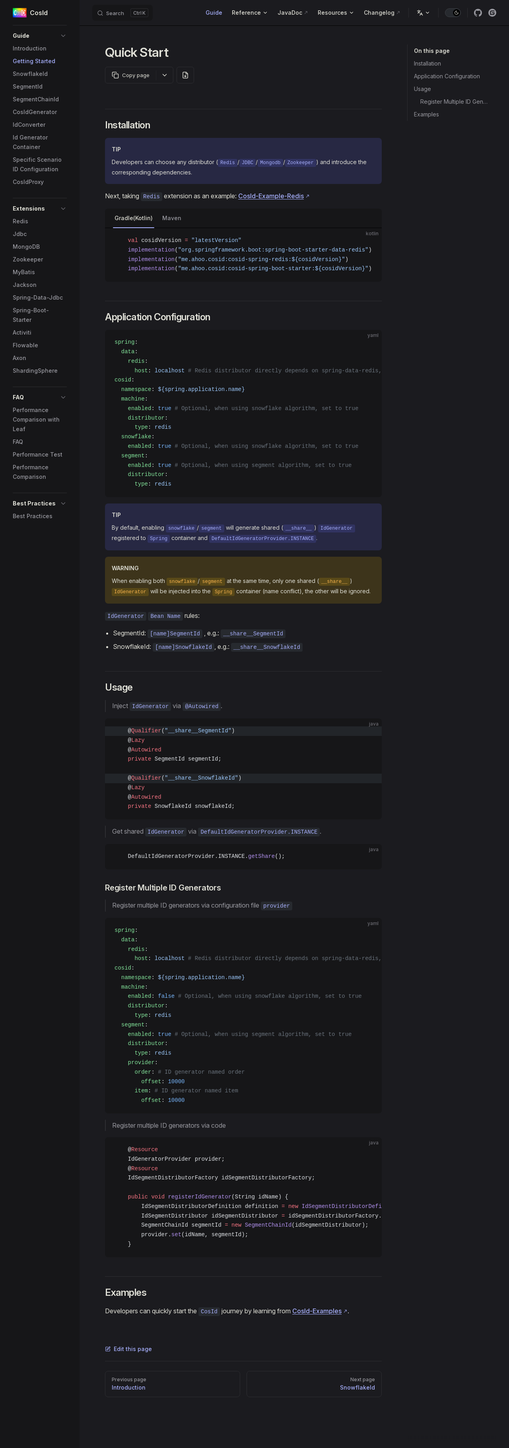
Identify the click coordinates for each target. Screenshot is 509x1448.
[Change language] (423, 12)
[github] (478, 13)
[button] (40, 35)
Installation (427, 63)
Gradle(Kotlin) (134, 218)
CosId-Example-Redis (271, 196)
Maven (171, 218)
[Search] (122, 13)
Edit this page (128, 1348)
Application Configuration (447, 76)
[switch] (453, 12)
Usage (422, 88)
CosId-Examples (317, 1311)
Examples (426, 114)
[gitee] (492, 13)
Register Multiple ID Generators (455, 101)
